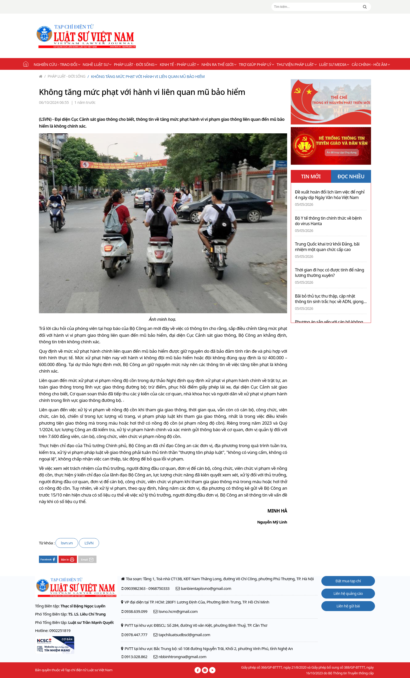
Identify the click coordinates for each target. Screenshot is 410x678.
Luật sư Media (334, 64)
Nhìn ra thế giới (218, 64)
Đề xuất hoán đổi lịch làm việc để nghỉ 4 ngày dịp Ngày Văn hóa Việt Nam (330, 194)
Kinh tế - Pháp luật (179, 64)
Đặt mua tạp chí (348, 580)
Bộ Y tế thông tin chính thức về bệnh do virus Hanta (328, 220)
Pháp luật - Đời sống (135, 64)
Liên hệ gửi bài (348, 605)
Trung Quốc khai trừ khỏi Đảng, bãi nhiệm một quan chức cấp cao (327, 246)
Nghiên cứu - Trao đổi (57, 64)
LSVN (89, 542)
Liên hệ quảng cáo (348, 593)
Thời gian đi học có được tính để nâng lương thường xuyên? (329, 272)
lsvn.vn (67, 542)
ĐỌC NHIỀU (351, 176)
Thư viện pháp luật (297, 64)
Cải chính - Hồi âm (371, 64)
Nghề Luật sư (97, 64)
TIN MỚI (311, 176)
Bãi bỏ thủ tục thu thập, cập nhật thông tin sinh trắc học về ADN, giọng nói (329, 298)
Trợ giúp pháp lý (256, 64)
